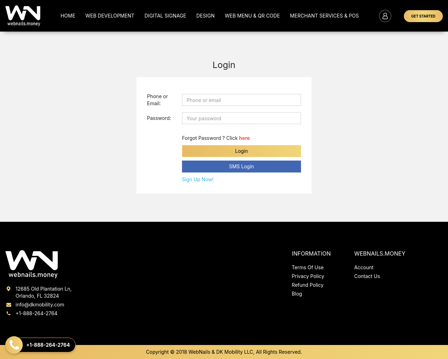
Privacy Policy (308, 276)
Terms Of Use (308, 267)
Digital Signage (165, 16)
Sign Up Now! (198, 179)
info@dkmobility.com (34, 304)
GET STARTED (423, 16)
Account (363, 267)
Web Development (109, 16)
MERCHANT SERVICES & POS (324, 16)
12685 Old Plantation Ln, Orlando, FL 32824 (38, 292)
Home (68, 16)
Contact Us (367, 276)
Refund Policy (308, 285)
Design (205, 16)
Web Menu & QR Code (252, 16)
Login (241, 151)
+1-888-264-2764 (31, 313)
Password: (159, 118)
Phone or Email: (157, 99)
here (244, 138)
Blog (297, 294)
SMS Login (241, 166)
